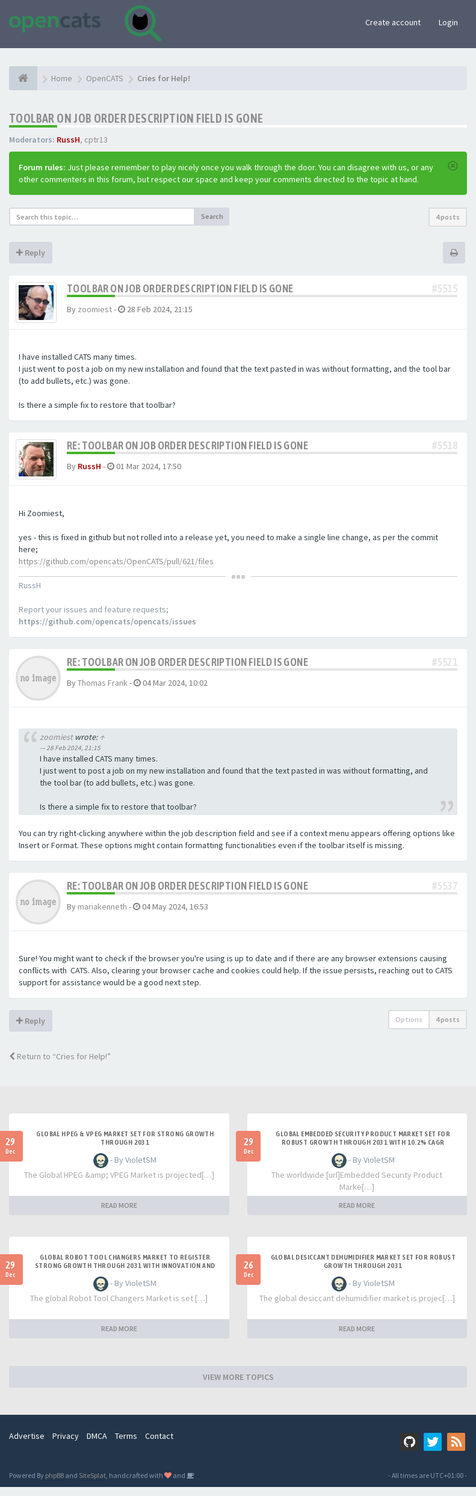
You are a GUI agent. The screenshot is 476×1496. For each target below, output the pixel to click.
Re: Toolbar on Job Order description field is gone (187, 449)
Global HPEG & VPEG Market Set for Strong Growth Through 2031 (125, 1147)
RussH (68, 139)
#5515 (444, 288)
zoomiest (95, 309)
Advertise (27, 1444)
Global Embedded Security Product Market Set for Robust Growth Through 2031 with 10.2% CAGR (363, 1147)
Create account (393, 22)
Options (408, 1028)
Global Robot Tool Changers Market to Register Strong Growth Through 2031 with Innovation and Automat (125, 1274)
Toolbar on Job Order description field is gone (136, 118)
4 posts (448, 216)
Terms (126, 1444)
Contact (159, 1444)
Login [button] (448, 22)
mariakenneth (102, 915)
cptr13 (96, 139)
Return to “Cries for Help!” (60, 1065)
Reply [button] (30, 252)
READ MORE (119, 1214)
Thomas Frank (103, 691)
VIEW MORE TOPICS (238, 1386)
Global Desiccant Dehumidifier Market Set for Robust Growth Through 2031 (363, 1270)
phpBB (54, 1484)
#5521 (444, 671)
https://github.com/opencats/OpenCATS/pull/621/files (116, 570)
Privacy (65, 1444)
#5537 (444, 894)
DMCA (97, 1444)
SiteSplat (92, 1484)
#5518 (444, 449)
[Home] (23, 78)
